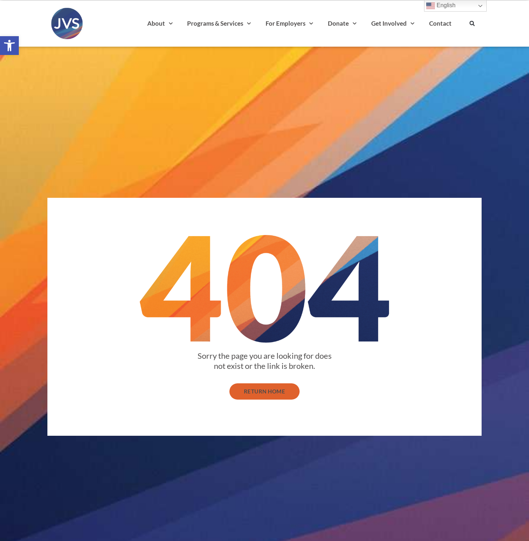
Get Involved (393, 23)
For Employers (289, 23)
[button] (9, 45)
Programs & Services (219, 23)
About (160, 23)
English (441, 5)
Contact (440, 23)
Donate (342, 23)
